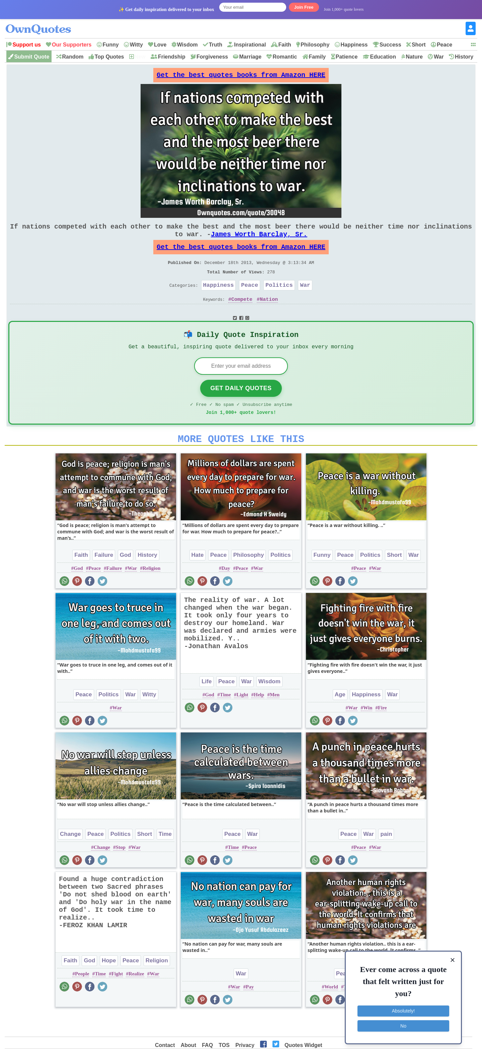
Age (340, 716)
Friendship (171, 57)
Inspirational (250, 45)
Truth (215, 45)
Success (390, 45)
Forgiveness (212, 57)
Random (73, 57)
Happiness (354, 45)
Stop (121, 869)
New (140, 57)
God (125, 577)
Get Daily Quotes (240, 406)
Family (317, 57)
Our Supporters (71, 45)
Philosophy (315, 45)
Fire (382, 729)
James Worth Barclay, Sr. (259, 240)
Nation (269, 314)
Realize (136, 995)
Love (160, 45)
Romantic (284, 57)
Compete (241, 314)
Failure (103, 577)
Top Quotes (109, 57)
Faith (284, 45)
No (403, 1024)
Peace (444, 45)
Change (70, 856)
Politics (279, 298)
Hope (109, 982)
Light (242, 716)
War (439, 57)
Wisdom (187, 45)
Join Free (304, 7)
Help (259, 716)
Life (207, 703)
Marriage (250, 57)
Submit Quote (31, 57)
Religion (151, 590)
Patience (347, 57)
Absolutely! (403, 1009)
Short (419, 45)
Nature (414, 57)
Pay (250, 1009)
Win (367, 729)
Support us (26, 45)
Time (225, 716)
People (82, 995)
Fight (117, 995)
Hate (197, 577)
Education (383, 57)
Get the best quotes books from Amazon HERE (241, 76)
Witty (136, 45)
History (464, 57)
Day (226, 590)
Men (274, 716)
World (331, 1009)
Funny (111, 45)
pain (386, 856)
